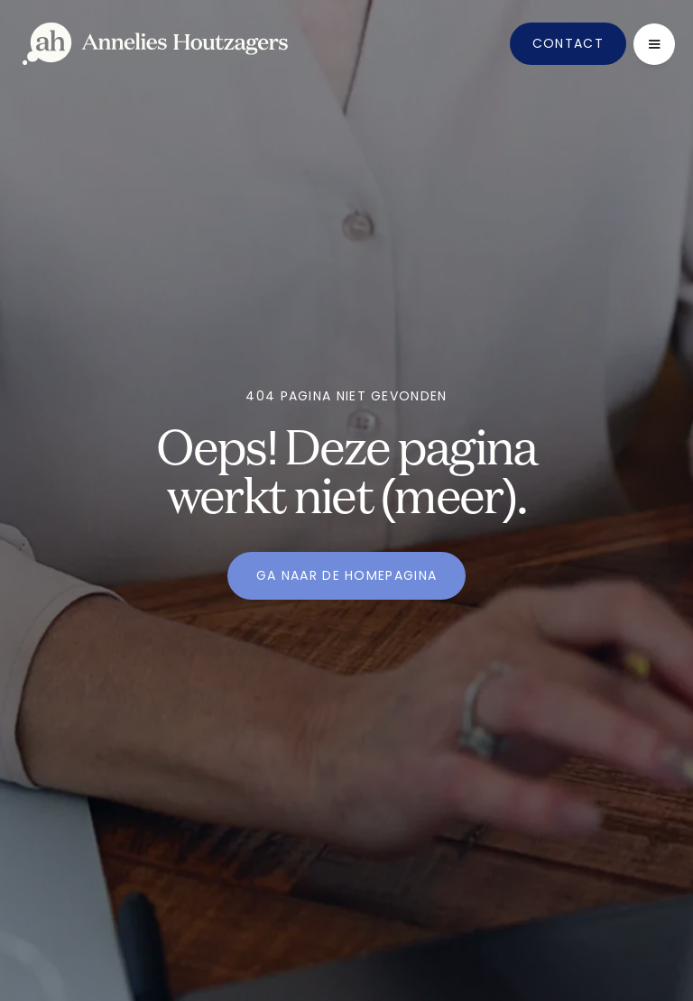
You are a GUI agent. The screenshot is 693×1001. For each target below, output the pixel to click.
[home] (155, 43)
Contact (568, 43)
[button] (654, 44)
